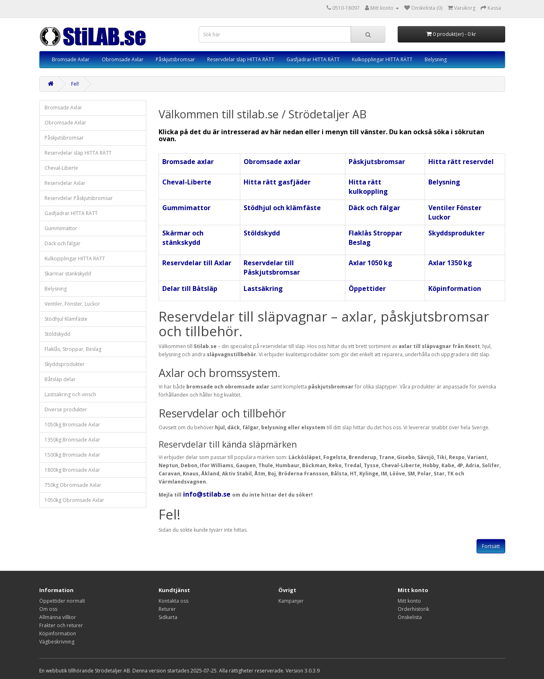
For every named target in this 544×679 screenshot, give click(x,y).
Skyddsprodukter (65, 364)
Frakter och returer (61, 625)
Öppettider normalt (62, 600)
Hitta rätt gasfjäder (277, 182)
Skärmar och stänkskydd (183, 238)
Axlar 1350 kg (450, 262)
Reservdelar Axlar (65, 183)
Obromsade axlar (272, 161)
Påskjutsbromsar (175, 59)
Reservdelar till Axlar (196, 262)
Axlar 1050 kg (370, 262)
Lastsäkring (263, 288)
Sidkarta (168, 617)
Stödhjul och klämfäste (282, 207)
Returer (167, 609)
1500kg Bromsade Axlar (72, 454)
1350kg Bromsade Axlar (72, 439)
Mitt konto (409, 600)
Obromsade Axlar (122, 59)
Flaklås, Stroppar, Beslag (73, 349)
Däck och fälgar (63, 243)
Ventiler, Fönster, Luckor (72, 303)
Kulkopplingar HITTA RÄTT (382, 59)
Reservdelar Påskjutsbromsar (79, 198)
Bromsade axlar (188, 161)
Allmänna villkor (57, 617)
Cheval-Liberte (61, 167)
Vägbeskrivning (56, 641)
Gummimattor (61, 228)
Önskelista (410, 617)
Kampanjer (291, 600)
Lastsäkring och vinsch (70, 394)
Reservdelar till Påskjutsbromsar (272, 267)
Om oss (48, 609)
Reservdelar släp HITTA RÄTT (240, 59)
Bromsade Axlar (71, 59)
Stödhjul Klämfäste (66, 318)
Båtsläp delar (60, 379)
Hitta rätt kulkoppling (368, 187)
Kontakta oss (173, 600)
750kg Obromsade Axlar (73, 485)
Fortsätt (491, 546)
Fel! (75, 83)
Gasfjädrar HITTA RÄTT (313, 59)
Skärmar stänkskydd (68, 273)
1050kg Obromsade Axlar (74, 500)
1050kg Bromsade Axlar (72, 424)
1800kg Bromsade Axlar (72, 469)
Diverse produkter (66, 409)
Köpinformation (454, 288)
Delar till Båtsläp (189, 288)
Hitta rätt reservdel (461, 161)
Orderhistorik (413, 609)
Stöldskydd (57, 334)
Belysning (436, 59)
